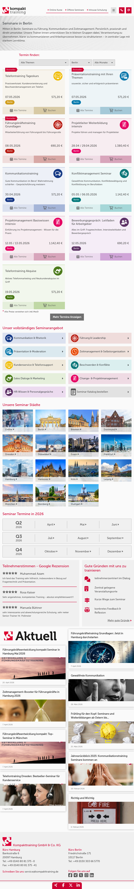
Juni (115, 524)
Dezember (115, 551)
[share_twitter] (70, 885)
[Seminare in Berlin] (122, 10)
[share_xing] (56, 885)
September (115, 538)
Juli (51, 538)
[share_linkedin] (78, 885)
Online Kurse (55, 10)
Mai (83, 524)
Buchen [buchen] (49, 110)
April (51, 524)
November (83, 551)
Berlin (10, 102)
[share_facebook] (63, 885)
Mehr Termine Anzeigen (67, 317)
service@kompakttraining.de (41, 871)
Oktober (51, 551)
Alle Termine (18, 110)
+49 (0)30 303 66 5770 (86, 861)
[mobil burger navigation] (113, 10)
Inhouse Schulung (97, 10)
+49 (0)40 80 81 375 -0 (21, 861)
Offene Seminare (74, 10)
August (83, 538)
